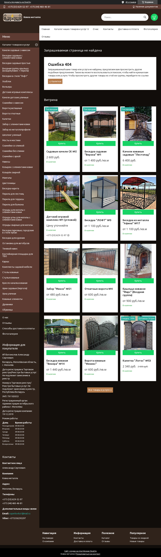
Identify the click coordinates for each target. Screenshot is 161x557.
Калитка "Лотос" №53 (137, 360)
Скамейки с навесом (12, 103)
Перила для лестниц (13, 194)
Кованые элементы (12, 299)
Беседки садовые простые (16, 63)
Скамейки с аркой (11, 156)
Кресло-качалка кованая (14, 283)
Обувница (7, 309)
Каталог (106, 538)
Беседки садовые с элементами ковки (12, 56)
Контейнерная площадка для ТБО (17, 255)
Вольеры (7, 87)
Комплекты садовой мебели (17, 267)
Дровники (7, 304)
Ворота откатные (11, 113)
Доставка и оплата (83, 541)
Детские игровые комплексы (17, 92)
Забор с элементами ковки (16, 124)
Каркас (5, 261)
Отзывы (46, 36)
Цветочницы (8, 183)
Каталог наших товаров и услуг (70, 29)
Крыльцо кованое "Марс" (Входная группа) (134, 292)
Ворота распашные (12, 108)
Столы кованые (10, 272)
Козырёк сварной (11, 172)
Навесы (6, 161)
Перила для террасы (13, 199)
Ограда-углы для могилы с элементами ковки (16, 218)
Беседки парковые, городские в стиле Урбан (18, 231)
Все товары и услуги (99, 390)
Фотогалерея (151, 29)
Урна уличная (9, 293)
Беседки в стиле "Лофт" (15, 76)
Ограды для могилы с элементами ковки (13, 211)
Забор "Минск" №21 (59, 288)
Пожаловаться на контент (88, 554)
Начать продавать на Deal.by (17, 2)
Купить (62, 143)
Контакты (108, 29)
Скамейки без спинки (13, 151)
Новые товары (137, 541)
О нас (96, 29)
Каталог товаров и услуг (16, 44)
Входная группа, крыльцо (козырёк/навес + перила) (15, 69)
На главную (47, 538)
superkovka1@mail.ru (19, 513)
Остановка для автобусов (15, 243)
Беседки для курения (13, 238)
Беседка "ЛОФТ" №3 (98, 220)
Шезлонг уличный (11, 135)
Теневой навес (10, 248)
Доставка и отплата (128, 29)
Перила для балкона (13, 204)
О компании (48, 541)
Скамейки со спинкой (13, 145)
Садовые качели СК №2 (61, 151)
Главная (46, 29)
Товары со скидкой (139, 538)
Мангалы (7, 178)
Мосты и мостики (11, 140)
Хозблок (6, 81)
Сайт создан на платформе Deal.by (80, 551)
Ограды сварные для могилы (17, 225)
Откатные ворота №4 (99, 288)
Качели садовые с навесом (16, 50)
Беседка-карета (10, 188)
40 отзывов (130, 2)
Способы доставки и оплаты (18, 328)
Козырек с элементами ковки (17, 167)
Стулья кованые (10, 277)
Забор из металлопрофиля (16, 129)
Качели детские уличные (15, 97)
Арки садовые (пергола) (14, 288)
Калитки (56, 81)
